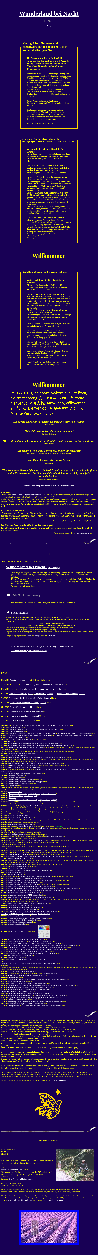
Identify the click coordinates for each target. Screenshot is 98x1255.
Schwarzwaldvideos (14, 778)
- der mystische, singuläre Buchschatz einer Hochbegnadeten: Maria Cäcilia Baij (41, 985)
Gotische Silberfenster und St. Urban (20, 858)
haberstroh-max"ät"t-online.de (20, 1200)
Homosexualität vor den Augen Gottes (20, 955)
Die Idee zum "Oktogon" (16, 874)
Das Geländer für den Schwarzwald (20, 922)
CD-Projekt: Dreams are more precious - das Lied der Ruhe (28, 918)
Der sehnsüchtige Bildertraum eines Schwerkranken (43, 684)
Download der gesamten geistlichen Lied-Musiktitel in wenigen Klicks (31, 733)
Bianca (10, 741)
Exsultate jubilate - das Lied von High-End (24, 765)
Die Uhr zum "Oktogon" (17, 868)
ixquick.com (51, 636)
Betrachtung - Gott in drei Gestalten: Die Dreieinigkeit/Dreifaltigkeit (25, 914)
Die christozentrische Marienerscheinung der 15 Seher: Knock (29, 951)
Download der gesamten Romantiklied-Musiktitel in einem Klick (29, 735)
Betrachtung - (28, 903)
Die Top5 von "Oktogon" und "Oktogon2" (23, 796)
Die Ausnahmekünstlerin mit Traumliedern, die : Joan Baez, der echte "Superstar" (43, 888)
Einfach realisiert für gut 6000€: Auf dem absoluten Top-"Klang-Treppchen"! (34, 763)
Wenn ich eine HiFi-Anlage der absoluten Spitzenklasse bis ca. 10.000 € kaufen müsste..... (37, 947)
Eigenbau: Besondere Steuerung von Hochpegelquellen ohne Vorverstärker (33, 998)
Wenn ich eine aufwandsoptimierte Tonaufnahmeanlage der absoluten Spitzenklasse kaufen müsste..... (42, 945)
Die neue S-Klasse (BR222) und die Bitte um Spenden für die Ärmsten (32, 794)
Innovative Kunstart (15, 792)
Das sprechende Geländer (16, 941)
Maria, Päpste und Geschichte (18, 854)
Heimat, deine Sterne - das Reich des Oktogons (36, 876)
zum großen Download (15, 731)
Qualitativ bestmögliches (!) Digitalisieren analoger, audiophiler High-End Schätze (28, 963)
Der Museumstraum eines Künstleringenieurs (28, 703)
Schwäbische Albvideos (15, 776)
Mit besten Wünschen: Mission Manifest (26, 712)
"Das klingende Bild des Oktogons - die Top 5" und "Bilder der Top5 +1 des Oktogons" (40, 725)
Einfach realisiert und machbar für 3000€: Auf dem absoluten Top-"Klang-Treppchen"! (38, 757)
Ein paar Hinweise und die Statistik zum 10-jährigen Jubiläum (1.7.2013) (33, 800)
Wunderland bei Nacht (50, 973)
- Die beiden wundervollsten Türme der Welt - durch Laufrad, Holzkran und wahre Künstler (26, 990)
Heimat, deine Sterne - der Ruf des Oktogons (23, 884)
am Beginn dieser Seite (54, 836)
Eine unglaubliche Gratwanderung (40, 941)
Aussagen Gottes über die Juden (19, 905)
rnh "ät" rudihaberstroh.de (11, 1170)
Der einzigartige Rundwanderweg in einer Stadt (23, 892)
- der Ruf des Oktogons (50, 995)
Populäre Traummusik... (19, 680)
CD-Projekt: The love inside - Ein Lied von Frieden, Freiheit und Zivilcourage (34, 856)
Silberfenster (44, 828)
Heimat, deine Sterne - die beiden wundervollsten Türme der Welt (30, 880)
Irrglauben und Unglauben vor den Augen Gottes (25, 907)
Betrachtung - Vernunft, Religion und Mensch (23, 882)
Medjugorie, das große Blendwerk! (20, 824)
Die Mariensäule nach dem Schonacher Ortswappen (25, 747)
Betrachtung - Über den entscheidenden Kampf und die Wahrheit (29, 886)
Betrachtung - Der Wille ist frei (18, 916)
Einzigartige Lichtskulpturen (17, 755)
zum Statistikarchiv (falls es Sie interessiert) (29, 651)
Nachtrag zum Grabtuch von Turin (19, 739)
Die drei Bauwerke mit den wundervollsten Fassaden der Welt (28, 993)
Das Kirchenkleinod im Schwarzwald (24, 716)
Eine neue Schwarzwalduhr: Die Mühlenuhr (22, 920)
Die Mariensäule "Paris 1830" (18, 784)
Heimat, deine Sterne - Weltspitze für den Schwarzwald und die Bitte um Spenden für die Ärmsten (40, 745)
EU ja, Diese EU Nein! (15, 957)
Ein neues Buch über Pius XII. (18, 1000)
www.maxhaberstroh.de (53, 1200)
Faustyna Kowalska (82, 533)
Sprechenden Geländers (25, 826)
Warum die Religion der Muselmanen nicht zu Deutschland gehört (29, 897)
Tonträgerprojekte (13, 1006)
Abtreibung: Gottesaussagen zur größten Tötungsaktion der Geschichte (31, 953)
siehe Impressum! (60, 1080)
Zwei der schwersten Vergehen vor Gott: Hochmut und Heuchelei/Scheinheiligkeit (35, 949)
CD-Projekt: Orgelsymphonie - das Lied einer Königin (26, 975)
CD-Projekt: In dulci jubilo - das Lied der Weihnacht (25, 1004)
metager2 (38, 636)
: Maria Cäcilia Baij (30, 987)
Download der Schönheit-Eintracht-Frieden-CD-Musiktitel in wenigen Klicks (33, 729)
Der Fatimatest (14, 977)
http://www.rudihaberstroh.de (21, 1179)
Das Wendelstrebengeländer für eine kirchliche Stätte (25, 939)
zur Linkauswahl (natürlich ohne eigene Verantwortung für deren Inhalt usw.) (42, 646)
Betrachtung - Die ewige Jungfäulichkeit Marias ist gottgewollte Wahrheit (32, 911)
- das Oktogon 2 (20, 995)
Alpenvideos (12, 786)
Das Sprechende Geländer (16, 834)
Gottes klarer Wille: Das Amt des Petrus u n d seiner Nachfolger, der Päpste (34, 943)
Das (15, 872)
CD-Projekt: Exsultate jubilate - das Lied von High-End (26, 959)
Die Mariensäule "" (21, 780)
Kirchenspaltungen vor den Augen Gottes (22, 909)
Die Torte (12, 798)
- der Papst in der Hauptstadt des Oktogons (29, 870)
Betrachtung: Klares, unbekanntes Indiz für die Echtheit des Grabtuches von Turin (35, 1002)
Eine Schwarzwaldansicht (16, 924)
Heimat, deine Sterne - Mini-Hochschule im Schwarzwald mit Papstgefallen (33, 743)
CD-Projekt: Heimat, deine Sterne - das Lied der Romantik (42, 1006)
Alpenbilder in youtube (43, 694)
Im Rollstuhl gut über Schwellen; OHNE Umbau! (24, 774)
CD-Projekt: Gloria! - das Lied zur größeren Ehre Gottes (27, 983)
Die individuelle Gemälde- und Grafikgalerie (22, 753)
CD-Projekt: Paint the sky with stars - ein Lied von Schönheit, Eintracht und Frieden (37, 979)
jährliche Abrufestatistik (18, 931)
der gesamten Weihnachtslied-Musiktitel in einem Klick (72, 735)
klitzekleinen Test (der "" (26, 495)
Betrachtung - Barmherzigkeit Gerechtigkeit (25, 895)
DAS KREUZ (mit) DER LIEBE (22, 721)
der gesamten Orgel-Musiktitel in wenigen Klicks (74, 733)
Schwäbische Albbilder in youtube (71, 694)
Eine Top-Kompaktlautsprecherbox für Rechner (24, 767)
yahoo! (29, 636)
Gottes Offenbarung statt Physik (23, 707)
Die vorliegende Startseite (16, 981)
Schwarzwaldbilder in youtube (21, 694)
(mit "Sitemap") (33, 568)
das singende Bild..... (15, 727)
